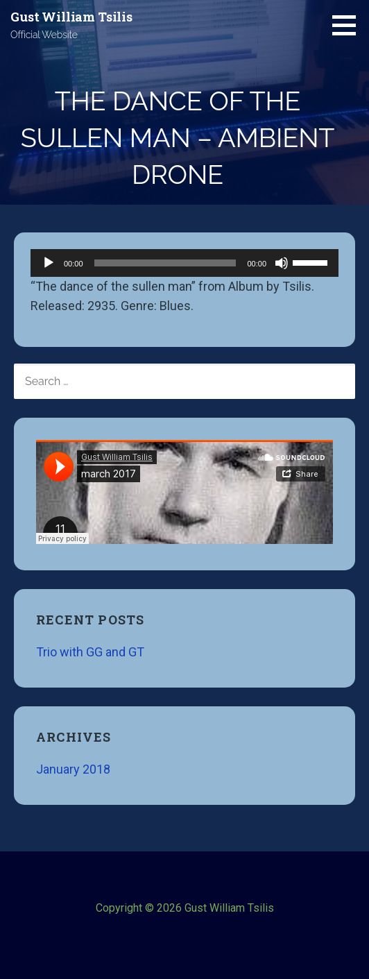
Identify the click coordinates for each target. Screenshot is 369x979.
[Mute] (282, 263)
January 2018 (73, 769)
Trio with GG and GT (90, 652)
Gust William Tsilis (71, 16)
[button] (349, 25)
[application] (184, 263)
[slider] (165, 262)
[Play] (48, 263)
